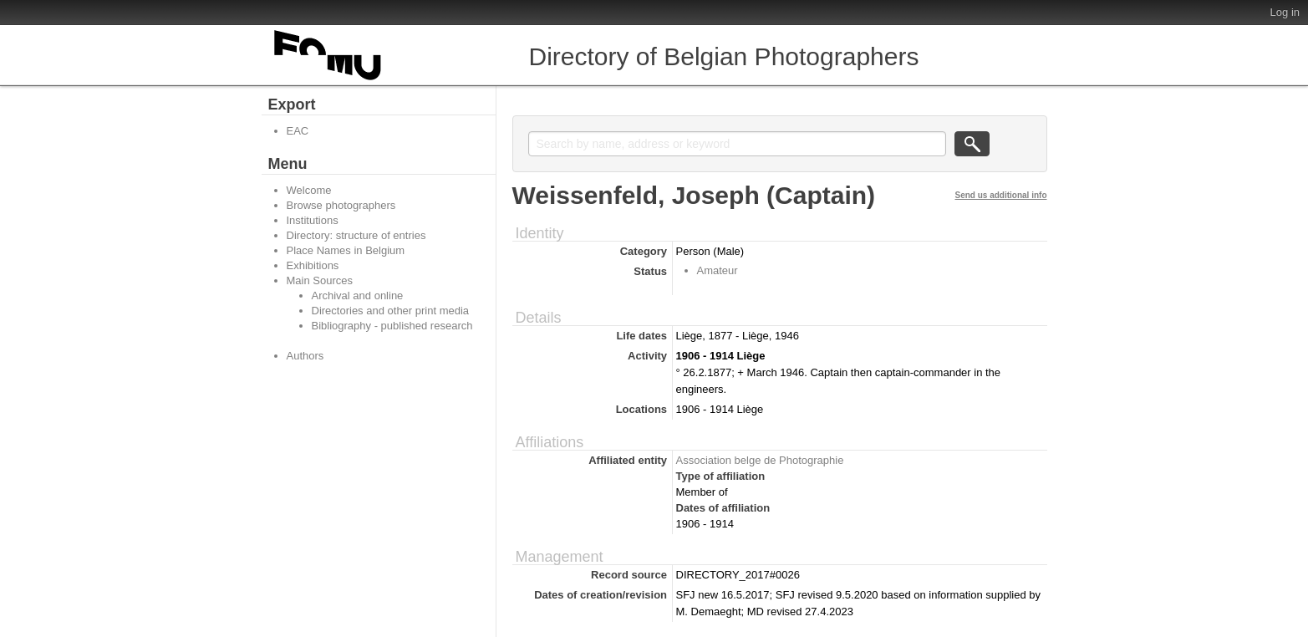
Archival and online (358, 295)
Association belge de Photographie (760, 460)
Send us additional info (1001, 195)
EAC (298, 131)
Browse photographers (341, 205)
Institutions (312, 220)
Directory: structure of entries (356, 235)
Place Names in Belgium (346, 250)
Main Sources (320, 280)
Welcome (309, 190)
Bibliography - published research (392, 325)
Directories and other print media (391, 310)
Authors (305, 355)
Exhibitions (313, 265)
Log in (1285, 12)
